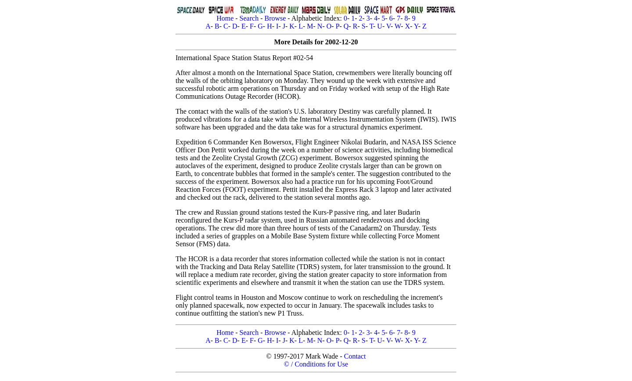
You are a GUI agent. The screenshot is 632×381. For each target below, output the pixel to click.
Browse (275, 18)
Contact (355, 356)
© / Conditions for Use (316, 364)
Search (249, 18)
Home (224, 18)
